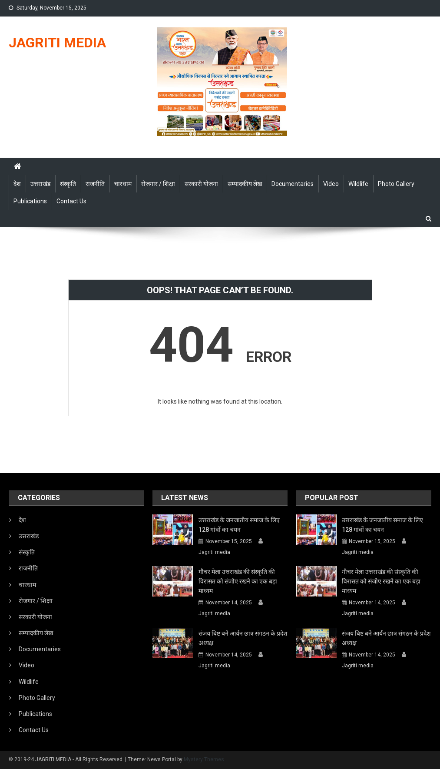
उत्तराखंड (40, 183)
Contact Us (71, 201)
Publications (30, 201)
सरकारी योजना (201, 183)
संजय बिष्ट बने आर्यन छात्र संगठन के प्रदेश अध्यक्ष (243, 638)
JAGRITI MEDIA (57, 42)
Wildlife (358, 183)
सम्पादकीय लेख (245, 183)
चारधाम (123, 183)
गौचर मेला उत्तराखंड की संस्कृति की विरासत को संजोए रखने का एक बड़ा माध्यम (237, 581)
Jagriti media (214, 552)
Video (331, 183)
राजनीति (95, 183)
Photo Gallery (396, 183)
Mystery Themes (204, 759)
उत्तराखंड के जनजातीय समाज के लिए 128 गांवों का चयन (239, 525)
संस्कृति (68, 183)
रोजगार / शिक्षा (158, 183)
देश (17, 183)
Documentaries (292, 183)
